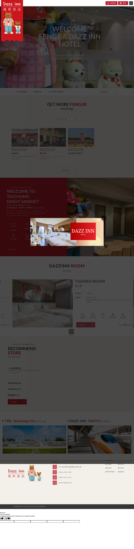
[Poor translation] (7, 518)
